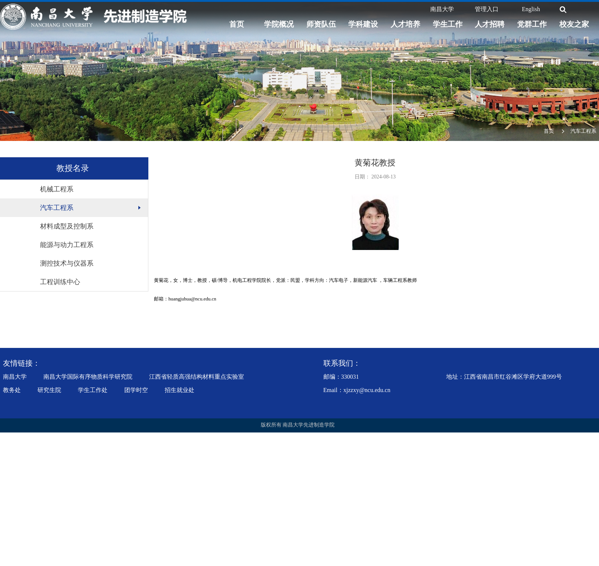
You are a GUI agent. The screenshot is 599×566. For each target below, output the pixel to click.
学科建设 (363, 24)
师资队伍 (321, 24)
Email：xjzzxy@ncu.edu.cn (357, 390)
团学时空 (136, 390)
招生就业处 (179, 390)
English (531, 9)
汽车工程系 (583, 131)
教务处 (12, 390)
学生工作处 (93, 390)
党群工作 (532, 24)
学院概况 (279, 24)
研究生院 (49, 390)
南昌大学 (442, 9)
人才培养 (405, 24)
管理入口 (486, 9)
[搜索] (563, 9)
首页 (236, 24)
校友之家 (574, 24)
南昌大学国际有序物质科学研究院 (87, 377)
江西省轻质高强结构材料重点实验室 (196, 377)
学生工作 (448, 24)
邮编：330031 (341, 377)
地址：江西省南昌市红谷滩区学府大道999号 (504, 377)
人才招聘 (489, 24)
